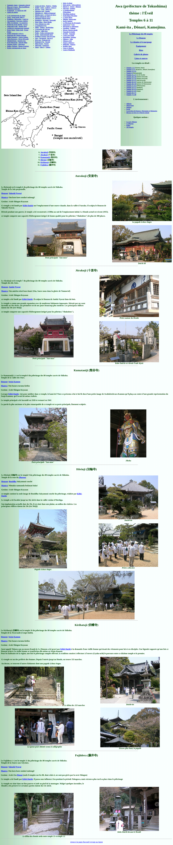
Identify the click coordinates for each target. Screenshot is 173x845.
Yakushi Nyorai (15, 193)
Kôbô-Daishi (28, 206)
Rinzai (19, 775)
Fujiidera (44, 165)
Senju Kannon (14, 382)
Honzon (4, 193)
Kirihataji (44, 162)
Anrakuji (44, 152)
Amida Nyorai (14, 287)
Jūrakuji (44, 155)
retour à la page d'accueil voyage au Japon (86, 842)
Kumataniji (45, 157)
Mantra (4, 197)
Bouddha (12, 481)
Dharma (22, 477)
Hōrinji (43, 160)
